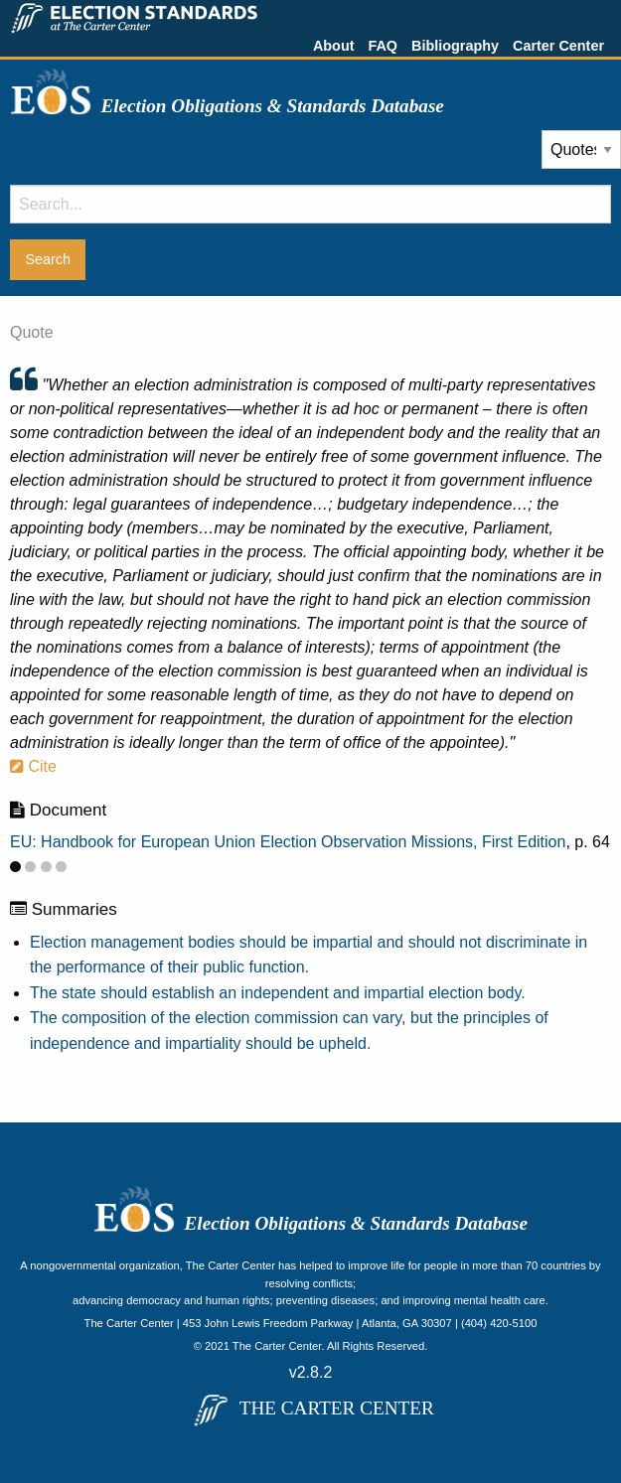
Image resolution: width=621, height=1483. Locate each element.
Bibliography (455, 46)
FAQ (382, 46)
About (334, 46)
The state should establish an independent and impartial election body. (278, 992)
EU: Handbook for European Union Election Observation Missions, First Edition (287, 841)
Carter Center (558, 46)
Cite (33, 766)
